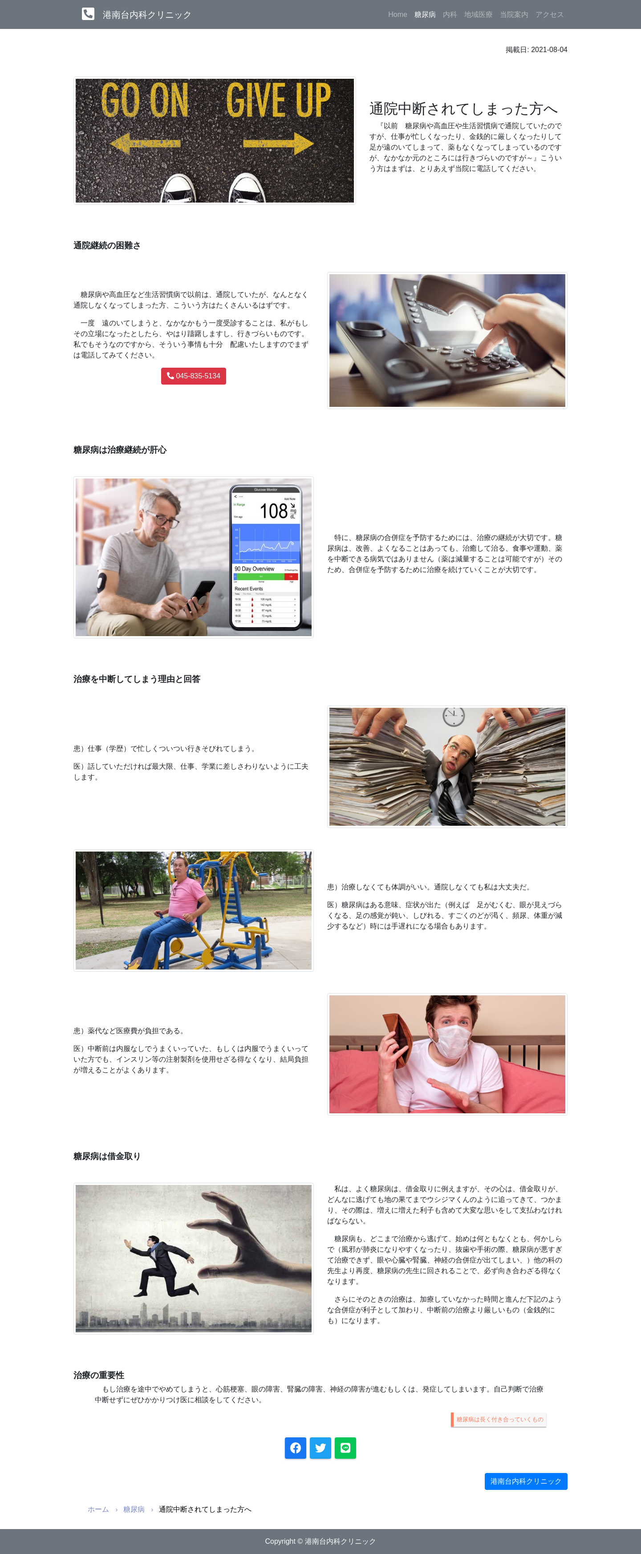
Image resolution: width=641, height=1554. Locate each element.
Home (397, 14)
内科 (450, 14)
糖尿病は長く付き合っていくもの (500, 1419)
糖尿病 (426, 13)
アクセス (550, 14)
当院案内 (514, 14)
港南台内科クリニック (147, 15)
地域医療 (478, 14)
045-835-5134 (193, 376)
